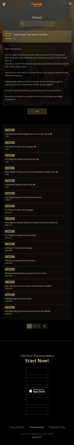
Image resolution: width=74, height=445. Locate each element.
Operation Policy (57, 427)
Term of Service (17, 427)
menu (4, 4)
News (37, 17)
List (37, 111)
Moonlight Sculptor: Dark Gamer (37, 4)
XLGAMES (37, 437)
